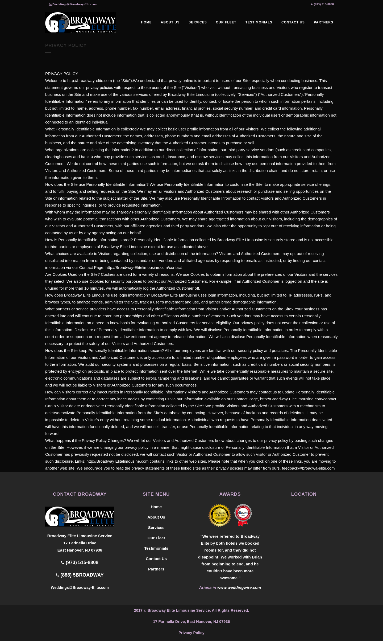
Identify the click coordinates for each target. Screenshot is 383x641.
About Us (156, 517)
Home (156, 506)
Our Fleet (156, 538)
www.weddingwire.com (239, 587)
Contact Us (156, 558)
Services (156, 527)
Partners (156, 569)
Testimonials (156, 548)
